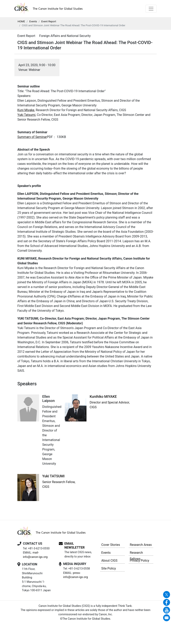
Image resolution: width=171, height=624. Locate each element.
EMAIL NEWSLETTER (74, 545)
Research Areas (141, 545)
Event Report (48, 21)
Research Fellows (136, 553)
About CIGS (109, 560)
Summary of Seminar (32, 137)
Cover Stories (110, 545)
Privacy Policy (139, 560)
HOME (21, 21)
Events (33, 21)
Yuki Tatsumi (26, 115)
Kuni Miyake (25, 110)
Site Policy (108, 568)
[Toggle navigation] (151, 9)
